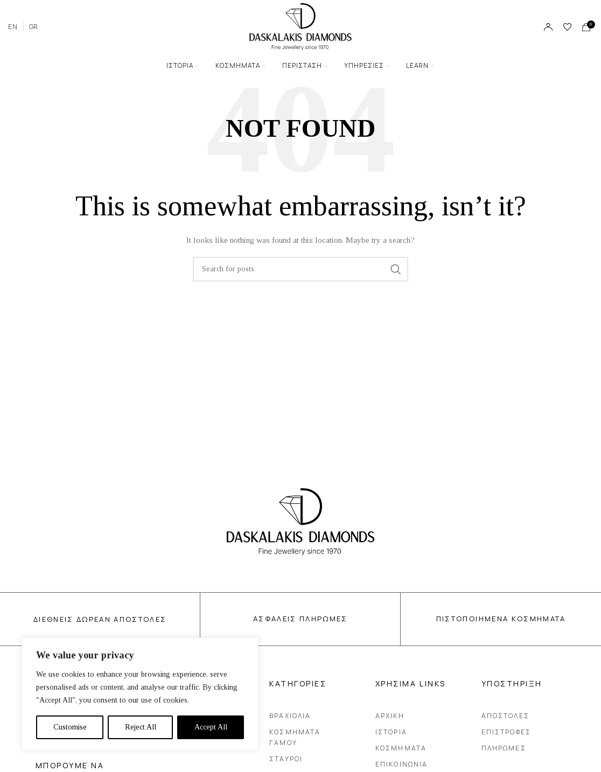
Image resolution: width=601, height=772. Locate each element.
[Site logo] (300, 26)
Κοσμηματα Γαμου (311, 737)
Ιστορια (391, 731)
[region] (140, 693)
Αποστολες (505, 715)
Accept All (210, 727)
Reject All (140, 727)
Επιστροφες (506, 731)
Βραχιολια (290, 715)
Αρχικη (389, 715)
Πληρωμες (503, 748)
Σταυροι (286, 758)
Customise (70, 727)
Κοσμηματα (401, 748)
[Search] (300, 269)
